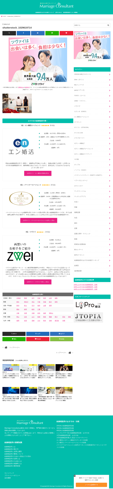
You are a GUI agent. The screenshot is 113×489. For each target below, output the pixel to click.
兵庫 (25, 314)
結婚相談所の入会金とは (13, 462)
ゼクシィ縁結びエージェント (83, 146)
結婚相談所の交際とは (12, 459)
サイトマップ (9, 474)
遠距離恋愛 (78, 264)
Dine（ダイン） (79, 79)
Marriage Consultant (55, 486)
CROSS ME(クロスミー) (82, 74)
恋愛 (75, 223)
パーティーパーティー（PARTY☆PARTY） (88, 171)
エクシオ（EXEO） (80, 110)
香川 (56, 317)
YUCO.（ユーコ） (80, 94)
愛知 (17, 310)
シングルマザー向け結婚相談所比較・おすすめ (72, 433)
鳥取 (44, 317)
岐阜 (33, 310)
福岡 (17, 321)
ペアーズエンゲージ (80, 177)
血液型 (76, 259)
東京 (17, 302)
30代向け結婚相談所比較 (65, 429)
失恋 (75, 213)
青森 (25, 299)
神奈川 (26, 302)
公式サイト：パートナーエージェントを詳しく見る (39, 221)
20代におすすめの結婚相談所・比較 (85, 278)
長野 (50, 306)
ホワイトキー (78, 182)
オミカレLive (78, 130)
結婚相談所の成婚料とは (13, 464)
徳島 (69, 317)
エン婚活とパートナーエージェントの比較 (71, 443)
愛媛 (50, 317)
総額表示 (27, 87)
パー (58, 445)
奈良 (38, 314)
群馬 (56, 302)
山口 (33, 317)
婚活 (75, 218)
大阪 (17, 314)
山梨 (44, 306)
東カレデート (78, 243)
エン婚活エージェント (81, 115)
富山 (25, 306)
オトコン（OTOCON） (81, 125)
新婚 (75, 233)
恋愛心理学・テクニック (82, 228)
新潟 (17, 306)
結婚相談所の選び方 (11, 450)
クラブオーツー (79, 135)
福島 (56, 299)
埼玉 (33, 302)
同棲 (75, 202)
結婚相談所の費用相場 (12, 466)
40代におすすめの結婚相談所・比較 (85, 282)
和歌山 (51, 314)
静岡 (25, 310)
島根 (38, 317)
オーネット (78, 120)
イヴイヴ (77, 105)
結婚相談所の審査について (13, 454)
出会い (76, 197)
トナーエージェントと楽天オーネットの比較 (75, 445)
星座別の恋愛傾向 (80, 238)
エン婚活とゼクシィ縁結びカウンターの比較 (72, 441)
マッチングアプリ (80, 192)
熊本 (44, 321)
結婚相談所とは (9, 447)
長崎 (33, 321)
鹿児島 (57, 321)
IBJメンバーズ (79, 84)
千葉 (38, 302)
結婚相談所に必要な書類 (13, 452)
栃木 (50, 302)
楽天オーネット (79, 249)
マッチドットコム (80, 187)
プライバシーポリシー (12, 476)
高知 (63, 317)
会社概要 (7, 478)
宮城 (38, 299)
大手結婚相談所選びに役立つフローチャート (72, 438)
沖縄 (63, 321)
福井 (38, 306)
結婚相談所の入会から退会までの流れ (17, 457)
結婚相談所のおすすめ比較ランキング (45, 12)
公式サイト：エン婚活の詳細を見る (38, 173)
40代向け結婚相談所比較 (65, 431)
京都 (33, 314)
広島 (25, 317)
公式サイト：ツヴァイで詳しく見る (37, 282)
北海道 (18, 299)
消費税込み (21, 87)
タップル (77, 161)
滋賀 (44, 314)
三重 (38, 310)
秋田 (44, 299)
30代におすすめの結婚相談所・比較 (85, 280)
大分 (38, 321)
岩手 (33, 299)
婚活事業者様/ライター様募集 (70, 12)
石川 (33, 306)
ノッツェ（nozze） (80, 166)
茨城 (44, 302)
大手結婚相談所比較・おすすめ (67, 436)
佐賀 (25, 321)
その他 (76, 156)
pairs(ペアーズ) (79, 89)
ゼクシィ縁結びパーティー (83, 151)
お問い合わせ (58, 12)
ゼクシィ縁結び (79, 141)
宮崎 (50, 321)
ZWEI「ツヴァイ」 (80, 99)
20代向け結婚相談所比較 (65, 426)
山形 (50, 299)
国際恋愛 (77, 207)
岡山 (17, 317)
